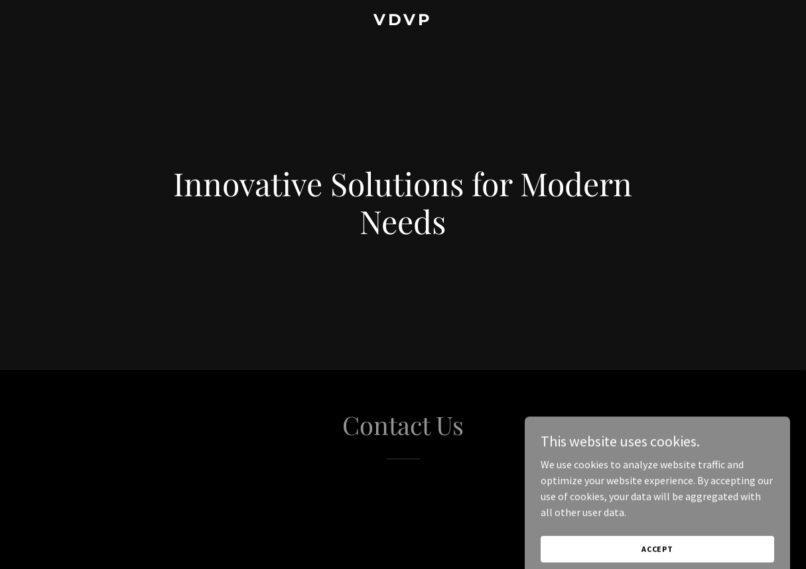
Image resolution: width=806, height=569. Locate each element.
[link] (403, 21)
